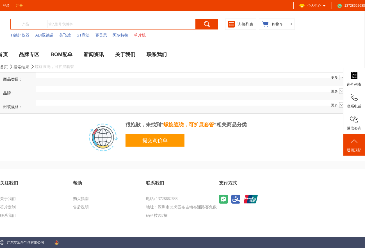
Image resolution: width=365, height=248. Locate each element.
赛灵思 (101, 35)
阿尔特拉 (120, 35)
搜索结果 (24, 66)
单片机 (140, 35)
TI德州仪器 (19, 35)
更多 (337, 77)
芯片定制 (8, 207)
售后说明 (81, 207)
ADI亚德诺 (44, 35)
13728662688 (351, 6)
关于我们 (8, 199)
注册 (19, 6)
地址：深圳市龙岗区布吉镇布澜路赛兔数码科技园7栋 (181, 211)
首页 (6, 66)
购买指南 (81, 199)
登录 (6, 6)
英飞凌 (65, 35)
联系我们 (8, 215)
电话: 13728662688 (161, 199)
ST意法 (83, 35)
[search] (207, 24)
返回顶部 (354, 145)
